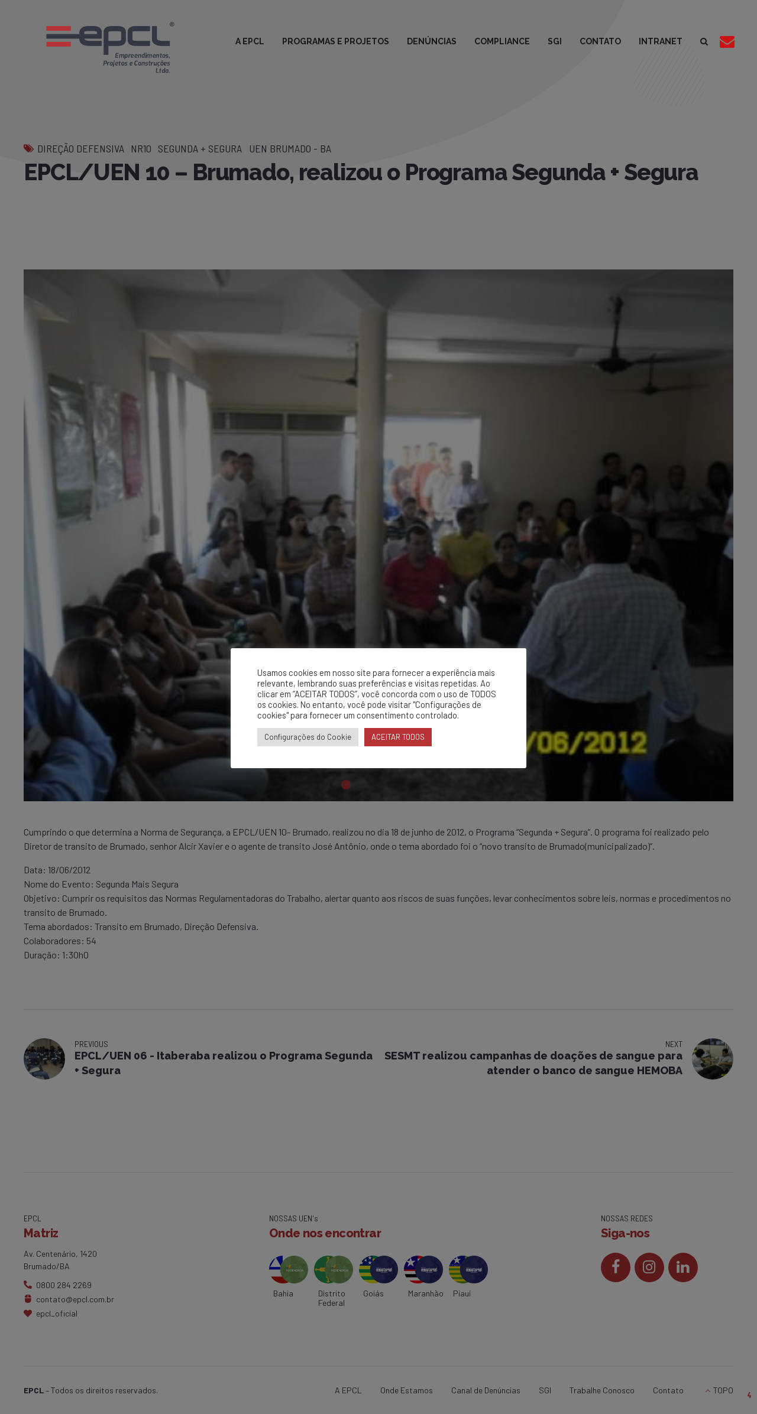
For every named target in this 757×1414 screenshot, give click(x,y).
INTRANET (660, 41)
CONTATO (600, 41)
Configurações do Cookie (307, 737)
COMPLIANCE (502, 41)
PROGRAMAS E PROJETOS (335, 41)
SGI (555, 41)
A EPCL (249, 41)
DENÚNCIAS (432, 41)
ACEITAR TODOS (398, 737)
